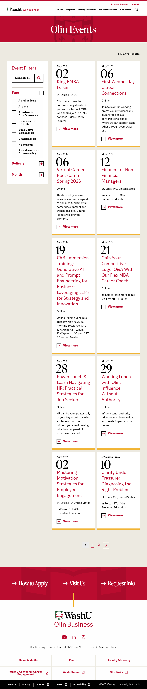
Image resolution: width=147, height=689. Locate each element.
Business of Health (24, 123)
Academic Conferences (25, 114)
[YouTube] (64, 638)
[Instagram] (83, 638)
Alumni (21, 106)
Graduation (24, 139)
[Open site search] (136, 9)
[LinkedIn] (74, 638)
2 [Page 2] (99, 545)
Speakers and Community (26, 152)
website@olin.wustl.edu (103, 647)
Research (22, 144)
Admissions (24, 100)
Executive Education (23, 132)
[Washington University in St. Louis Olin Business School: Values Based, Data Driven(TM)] (73, 626)
